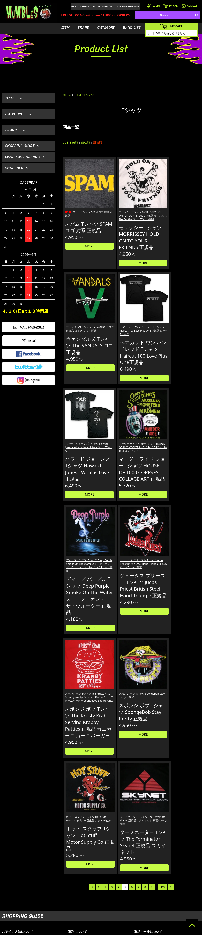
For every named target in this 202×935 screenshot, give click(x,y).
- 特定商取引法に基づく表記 (155, 918)
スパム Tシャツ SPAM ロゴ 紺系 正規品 (78, 195)
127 (163, 595)
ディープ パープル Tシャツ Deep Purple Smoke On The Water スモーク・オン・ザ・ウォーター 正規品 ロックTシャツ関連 (149, 330)
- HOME (179, 889)
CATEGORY (106, 28)
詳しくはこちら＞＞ (50, 852)
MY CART (171, 5)
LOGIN (153, 5)
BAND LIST (132, 28)
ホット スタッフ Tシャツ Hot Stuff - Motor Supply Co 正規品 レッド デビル (149, 474)
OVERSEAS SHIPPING (127, 6)
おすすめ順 (70, 142)
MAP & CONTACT (80, 6)
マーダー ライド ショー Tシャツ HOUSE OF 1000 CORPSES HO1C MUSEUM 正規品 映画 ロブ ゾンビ (114, 328)
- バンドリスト (120, 906)
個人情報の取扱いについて (156, 814)
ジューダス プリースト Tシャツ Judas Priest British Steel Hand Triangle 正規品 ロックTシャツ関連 (183, 328)
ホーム (67, 95)
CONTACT (189, 5)
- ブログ (179, 894)
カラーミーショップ (71, 931)
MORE (79, 243)
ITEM (65, 28)
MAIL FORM (31, 914)
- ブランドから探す (123, 894)
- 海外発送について (150, 906)
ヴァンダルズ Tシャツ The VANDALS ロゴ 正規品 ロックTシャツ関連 (148, 197)
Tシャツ (89, 95)
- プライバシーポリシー (187, 912)
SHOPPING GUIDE (102, 6)
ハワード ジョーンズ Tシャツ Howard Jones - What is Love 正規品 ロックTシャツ (79, 326)
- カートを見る (148, 900)
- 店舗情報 (180, 900)
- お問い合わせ (183, 906)
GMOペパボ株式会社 (112, 931)
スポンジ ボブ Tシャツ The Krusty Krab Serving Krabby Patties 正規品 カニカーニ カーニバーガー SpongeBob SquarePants (79, 480)
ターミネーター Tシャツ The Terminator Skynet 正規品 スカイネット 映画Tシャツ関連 (183, 476)
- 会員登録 (145, 889)
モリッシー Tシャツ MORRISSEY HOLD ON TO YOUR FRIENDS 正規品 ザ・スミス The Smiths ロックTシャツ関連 (113, 201)
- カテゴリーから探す (124, 900)
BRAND (83, 28)
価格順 (85, 142)
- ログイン (145, 894)
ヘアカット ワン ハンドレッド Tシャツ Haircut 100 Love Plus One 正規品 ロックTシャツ (184, 199)
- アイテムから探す (123, 889)
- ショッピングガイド (151, 912)
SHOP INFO (14, 168)
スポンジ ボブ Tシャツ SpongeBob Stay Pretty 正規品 (114, 472)
